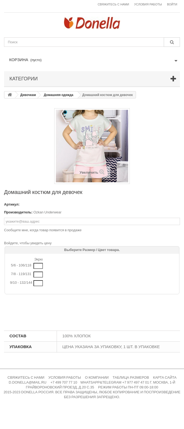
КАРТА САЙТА (164, 377)
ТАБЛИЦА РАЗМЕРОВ (131, 377)
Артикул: (12, 204)
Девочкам (28, 95)
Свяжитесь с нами (113, 4)
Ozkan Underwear (47, 212)
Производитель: (18, 212)
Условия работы (148, 4)
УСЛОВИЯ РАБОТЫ (64, 377)
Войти (172, 4)
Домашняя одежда (58, 95)
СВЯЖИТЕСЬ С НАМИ (26, 377)
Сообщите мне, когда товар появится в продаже (42, 230)
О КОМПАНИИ (97, 377)
